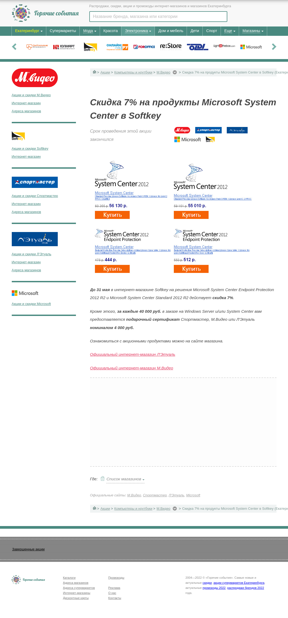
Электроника (136, 31)
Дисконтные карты (76, 598)
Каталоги (69, 577)
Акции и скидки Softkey (30, 148)
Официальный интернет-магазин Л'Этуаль (132, 354)
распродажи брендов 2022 (245, 587)
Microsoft (193, 495)
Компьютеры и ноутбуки (133, 72)
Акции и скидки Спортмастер (35, 196)
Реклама (114, 587)
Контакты (114, 598)
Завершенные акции (28, 549)
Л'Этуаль (176, 495)
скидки (207, 582)
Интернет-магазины (76, 592)
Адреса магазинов (26, 111)
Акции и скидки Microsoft (31, 304)
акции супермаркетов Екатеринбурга (238, 582)
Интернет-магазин (26, 103)
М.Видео (164, 72)
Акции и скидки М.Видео (31, 95)
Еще (228, 31)
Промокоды (116, 577)
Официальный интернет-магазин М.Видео (131, 368)
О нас (112, 592)
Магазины (251, 31)
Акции (105, 72)
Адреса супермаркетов (79, 587)
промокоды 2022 (214, 587)
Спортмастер (155, 495)
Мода (88, 31)
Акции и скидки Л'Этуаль (31, 254)
